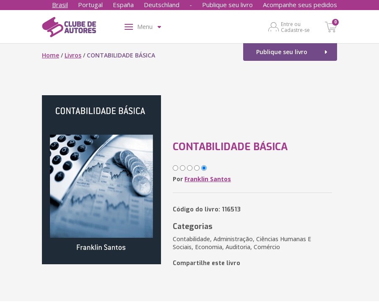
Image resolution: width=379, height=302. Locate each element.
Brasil (60, 4)
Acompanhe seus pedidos (300, 4)
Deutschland (161, 4)
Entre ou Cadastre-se (295, 27)
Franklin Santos (207, 179)
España (123, 4)
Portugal (90, 4)
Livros (73, 55)
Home (50, 55)
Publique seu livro (227, 4)
